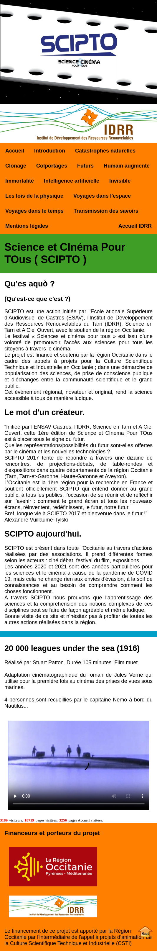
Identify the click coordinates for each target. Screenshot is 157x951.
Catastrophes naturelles (105, 151)
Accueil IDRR (135, 226)
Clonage (15, 166)
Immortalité (19, 181)
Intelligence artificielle (71, 181)
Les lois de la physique (34, 196)
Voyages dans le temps (34, 211)
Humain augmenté (127, 166)
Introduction (49, 151)
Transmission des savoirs (106, 211)
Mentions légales (26, 226)
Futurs (85, 166)
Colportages (51, 166)
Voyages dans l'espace (102, 196)
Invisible (119, 181)
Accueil (14, 151)
